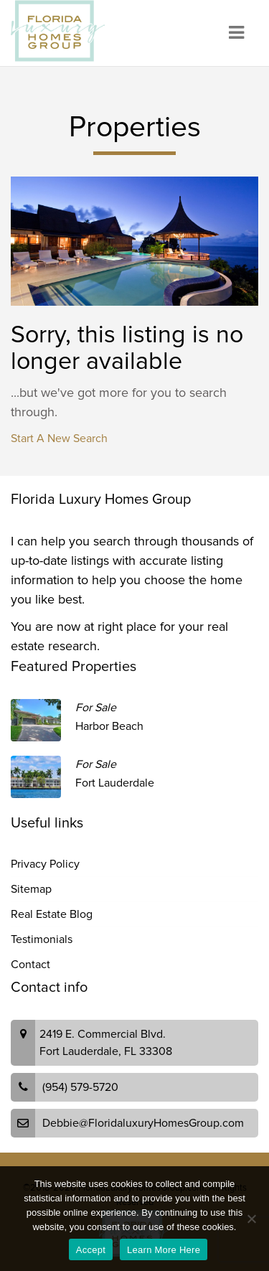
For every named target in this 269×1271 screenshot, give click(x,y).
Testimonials (41, 939)
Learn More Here (163, 1249)
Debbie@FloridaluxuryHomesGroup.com (143, 1123)
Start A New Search (59, 438)
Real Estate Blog (52, 914)
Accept (90, 1249)
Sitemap (31, 889)
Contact (30, 964)
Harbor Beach (109, 726)
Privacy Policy (45, 864)
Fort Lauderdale (114, 783)
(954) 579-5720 (80, 1087)
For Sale (95, 707)
